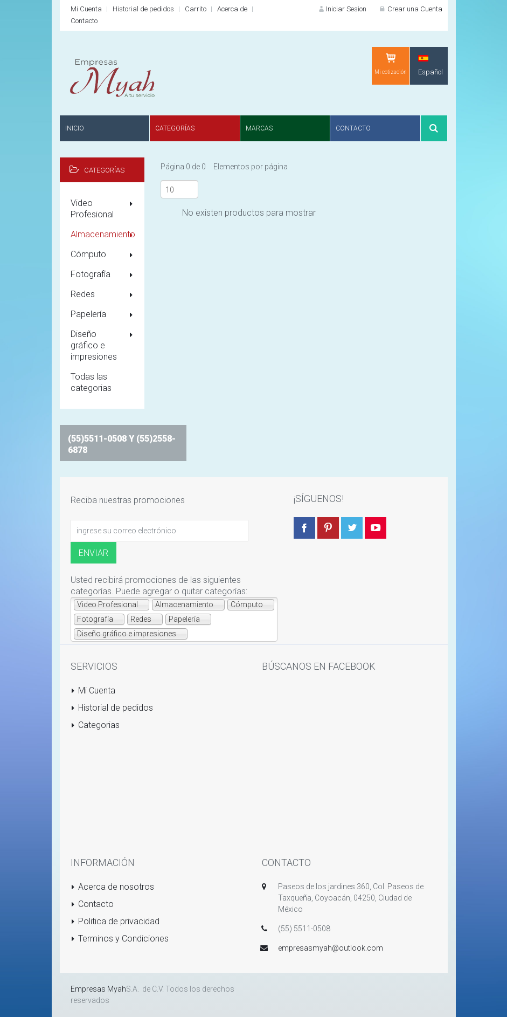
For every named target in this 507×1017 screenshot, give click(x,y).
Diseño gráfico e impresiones (104, 345)
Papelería (104, 315)
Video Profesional (104, 208)
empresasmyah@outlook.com (330, 948)
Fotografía (104, 275)
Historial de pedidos (143, 9)
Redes (104, 295)
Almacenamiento (104, 235)
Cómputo (104, 255)
